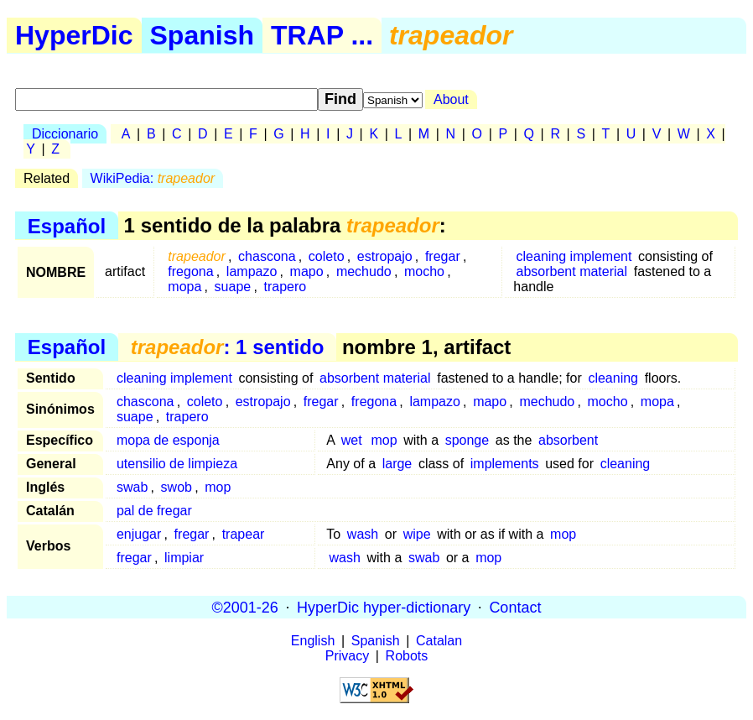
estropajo (385, 256)
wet (351, 440)
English (313, 641)
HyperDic (74, 35)
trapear (243, 534)
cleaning (613, 378)
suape (233, 286)
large (397, 464)
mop (384, 440)
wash (362, 534)
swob (176, 487)
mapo (307, 271)
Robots (407, 656)
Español (67, 225)
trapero (284, 286)
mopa (184, 286)
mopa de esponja (168, 440)
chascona (267, 256)
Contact (515, 606)
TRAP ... (322, 35)
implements (504, 464)
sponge (467, 440)
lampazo (251, 271)
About (451, 99)
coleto (327, 256)
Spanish (202, 35)
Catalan (439, 641)
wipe (417, 534)
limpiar (184, 557)
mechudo (364, 271)
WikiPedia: (153, 178)
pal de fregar (154, 510)
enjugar (139, 534)
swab (132, 487)
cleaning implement (574, 256)
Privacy (347, 656)
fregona (190, 271)
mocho (424, 271)
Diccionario (65, 134)
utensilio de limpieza (177, 464)
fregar (442, 256)
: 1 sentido (228, 347)
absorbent (568, 440)
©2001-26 (245, 606)
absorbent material (572, 271)
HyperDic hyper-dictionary (383, 606)
